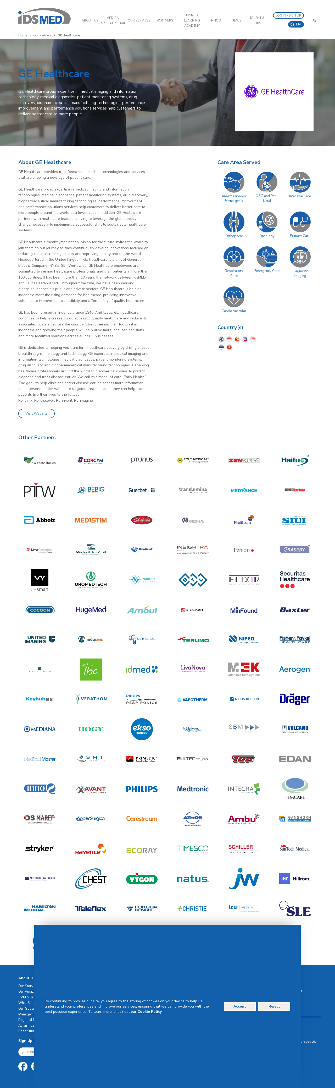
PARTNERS (165, 20)
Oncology (267, 236)
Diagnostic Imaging (300, 274)
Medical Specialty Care (113, 20)
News (236, 20)
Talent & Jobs (257, 20)
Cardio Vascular (234, 311)
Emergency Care (267, 271)
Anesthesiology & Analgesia (234, 199)
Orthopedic (234, 236)
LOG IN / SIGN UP (288, 15)
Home (22, 35)
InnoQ (215, 20)
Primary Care (300, 235)
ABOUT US (90, 20)
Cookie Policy (149, 1011)
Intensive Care (300, 196)
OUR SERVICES (139, 20)
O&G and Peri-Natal (267, 198)
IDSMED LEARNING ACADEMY (192, 20)
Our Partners (42, 35)
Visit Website (36, 413)
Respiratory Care (234, 273)
